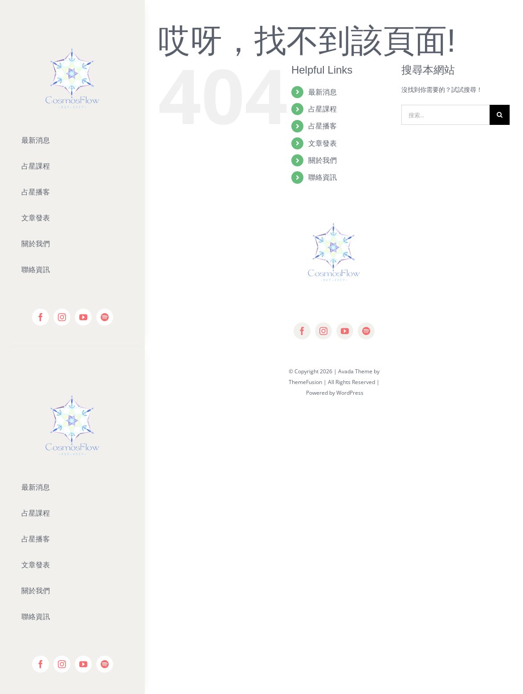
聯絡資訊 (322, 177)
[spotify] (104, 317)
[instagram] (61, 317)
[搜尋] (500, 115)
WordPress (350, 393)
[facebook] (40, 317)
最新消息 (322, 92)
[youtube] (83, 317)
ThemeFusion (305, 382)
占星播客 (322, 126)
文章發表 (322, 143)
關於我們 (322, 160)
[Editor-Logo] (72, 376)
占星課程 (322, 109)
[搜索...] (445, 115)
